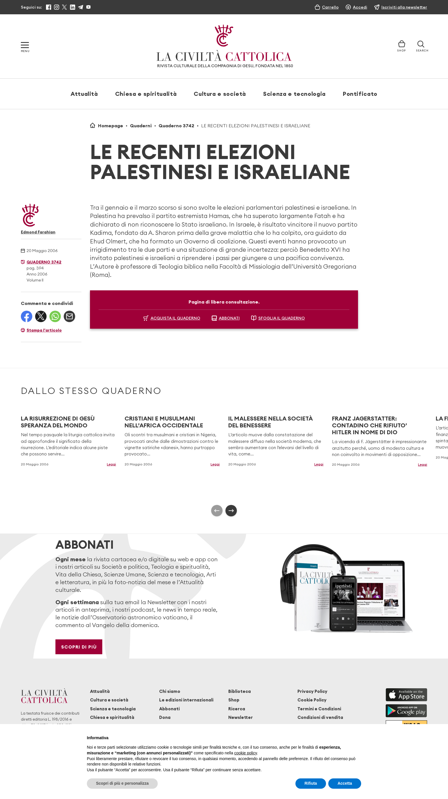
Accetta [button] (344, 783)
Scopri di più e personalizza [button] (122, 783)
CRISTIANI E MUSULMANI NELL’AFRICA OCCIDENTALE (164, 422)
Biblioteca (239, 691)
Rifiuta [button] (311, 783)
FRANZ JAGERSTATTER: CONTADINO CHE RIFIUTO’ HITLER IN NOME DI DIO (369, 425)
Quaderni (141, 125)
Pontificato (360, 93)
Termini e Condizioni (319, 708)
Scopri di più (79, 647)
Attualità (84, 93)
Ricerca (236, 708)
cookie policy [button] (245, 753)
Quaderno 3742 (176, 125)
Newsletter (240, 717)
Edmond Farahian (38, 232)
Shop (233, 700)
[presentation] (217, 510)
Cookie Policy (312, 700)
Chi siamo (169, 691)
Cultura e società (220, 93)
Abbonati (169, 708)
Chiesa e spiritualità (146, 93)
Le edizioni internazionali (186, 700)
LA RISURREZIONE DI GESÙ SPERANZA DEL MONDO (58, 422)
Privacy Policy (312, 691)
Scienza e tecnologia (294, 93)
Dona (165, 717)
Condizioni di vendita (320, 717)
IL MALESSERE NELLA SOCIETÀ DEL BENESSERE (270, 422)
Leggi (111, 464)
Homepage (110, 125)
